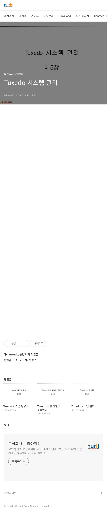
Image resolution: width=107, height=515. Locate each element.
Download (65, 16)
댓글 (6, 425)
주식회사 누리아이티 (24, 443)
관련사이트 (10, 493)
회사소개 (9, 16)
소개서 (22, 16)
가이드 (35, 16)
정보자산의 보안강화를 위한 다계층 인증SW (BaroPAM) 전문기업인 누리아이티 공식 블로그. (45, 451)
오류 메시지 (82, 16)
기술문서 (49, 16)
